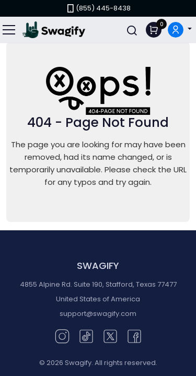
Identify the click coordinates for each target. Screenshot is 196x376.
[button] (180, 30)
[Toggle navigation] (9, 29)
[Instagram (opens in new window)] (62, 335)
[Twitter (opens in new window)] (110, 335)
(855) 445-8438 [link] (98, 8)
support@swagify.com (98, 314)
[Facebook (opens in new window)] (134, 335)
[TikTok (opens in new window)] (86, 335)
